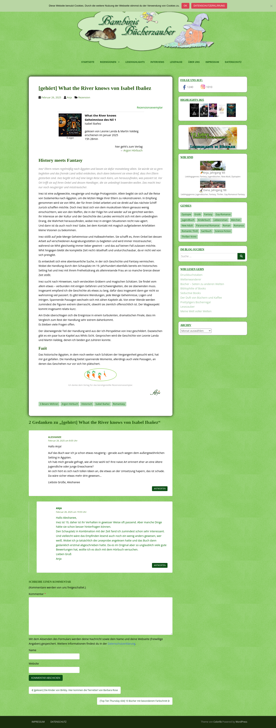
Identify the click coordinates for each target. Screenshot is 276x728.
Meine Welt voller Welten (195, 311)
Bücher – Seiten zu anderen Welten (202, 284)
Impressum (212, 62)
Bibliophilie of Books (193, 288)
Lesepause (176, 62)
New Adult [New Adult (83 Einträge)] (187, 225)
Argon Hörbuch (133, 150)
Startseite (87, 62)
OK (185, 5)
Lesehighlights (135, 62)
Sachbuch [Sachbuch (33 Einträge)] (206, 231)
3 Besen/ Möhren (49, 404)
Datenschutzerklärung (209, 5)
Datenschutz (233, 62)
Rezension (84, 97)
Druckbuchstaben (191, 275)
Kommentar (37, 594)
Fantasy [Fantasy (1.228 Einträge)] (208, 214)
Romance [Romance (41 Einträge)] (239, 225)
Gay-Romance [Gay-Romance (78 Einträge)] (223, 214)
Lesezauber (187, 306)
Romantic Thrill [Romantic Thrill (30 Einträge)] (190, 231)
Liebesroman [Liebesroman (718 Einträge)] (221, 220)
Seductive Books (190, 293)
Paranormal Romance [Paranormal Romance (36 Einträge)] (207, 225)
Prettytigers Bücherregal (195, 302)
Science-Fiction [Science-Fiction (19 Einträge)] (223, 231)
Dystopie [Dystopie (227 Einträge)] (186, 214)
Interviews (157, 62)
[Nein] (271, 6)
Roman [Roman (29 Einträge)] (226, 225)
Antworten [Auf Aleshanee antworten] (160, 488)
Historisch (86, 404)
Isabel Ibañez (102, 404)
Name (32, 650)
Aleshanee (54, 437)
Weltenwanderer (190, 279)
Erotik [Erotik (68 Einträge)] (198, 214)
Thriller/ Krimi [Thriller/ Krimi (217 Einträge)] (189, 236)
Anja (69, 97)
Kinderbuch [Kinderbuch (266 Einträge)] (204, 220)
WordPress (241, 721)
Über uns (194, 62)
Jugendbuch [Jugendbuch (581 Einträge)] (188, 220)
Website (34, 663)
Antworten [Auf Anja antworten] (160, 565)
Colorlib (218, 721)
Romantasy (119, 404)
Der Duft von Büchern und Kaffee (201, 297)
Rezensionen (108, 62)
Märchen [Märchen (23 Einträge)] (236, 220)
